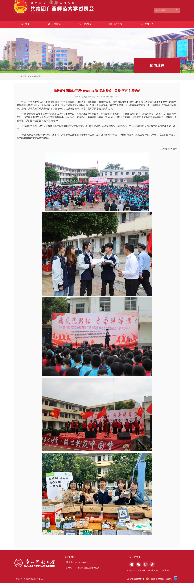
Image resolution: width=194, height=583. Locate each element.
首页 (29, 76)
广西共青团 (165, 570)
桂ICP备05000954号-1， (136, 579)
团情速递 (37, 76)
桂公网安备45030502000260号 (159, 579)
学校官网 (141, 570)
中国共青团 (153, 570)
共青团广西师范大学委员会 (56, 10)
